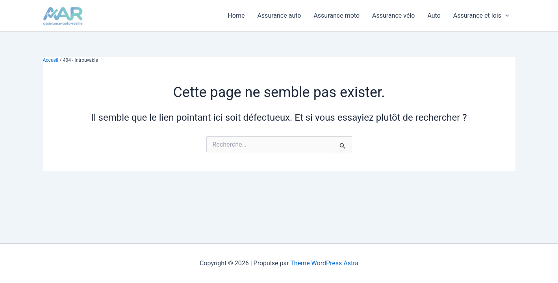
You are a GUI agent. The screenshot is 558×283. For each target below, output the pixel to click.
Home (236, 15)
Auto (433, 15)
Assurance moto (336, 15)
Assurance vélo (393, 15)
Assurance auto (279, 15)
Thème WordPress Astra (324, 263)
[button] (505, 15)
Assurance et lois (481, 15)
